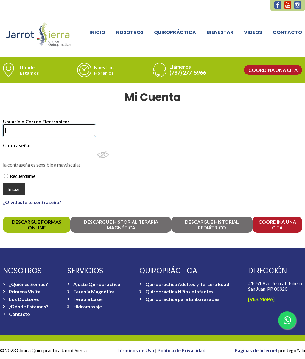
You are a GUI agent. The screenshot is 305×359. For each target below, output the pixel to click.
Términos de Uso (136, 350)
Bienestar (220, 32)
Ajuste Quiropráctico (96, 284)
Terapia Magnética (94, 291)
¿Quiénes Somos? (28, 284)
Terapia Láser (88, 299)
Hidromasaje (87, 306)
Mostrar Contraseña (103, 155)
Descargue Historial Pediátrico (212, 224)
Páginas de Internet (256, 350)
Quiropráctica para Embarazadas (182, 299)
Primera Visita (25, 291)
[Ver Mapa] (261, 299)
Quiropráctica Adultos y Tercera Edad (187, 284)
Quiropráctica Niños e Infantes (179, 291)
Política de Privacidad (182, 350)
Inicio (97, 32)
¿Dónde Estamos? (29, 306)
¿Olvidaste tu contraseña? (32, 202)
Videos (253, 32)
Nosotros (130, 32)
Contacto (287, 32)
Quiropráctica (175, 32)
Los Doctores (24, 299)
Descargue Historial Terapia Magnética (121, 224)
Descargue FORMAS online (36, 224)
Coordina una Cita (273, 70)
